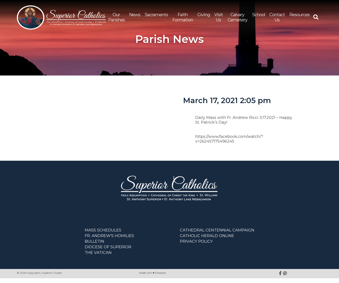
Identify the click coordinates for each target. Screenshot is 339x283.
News (135, 16)
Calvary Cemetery (238, 19)
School (258, 16)
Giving (204, 16)
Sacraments (157, 16)
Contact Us (277, 19)
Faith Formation (183, 19)
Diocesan (160, 277)
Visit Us (219, 19)
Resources (299, 16)
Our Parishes (117, 19)
